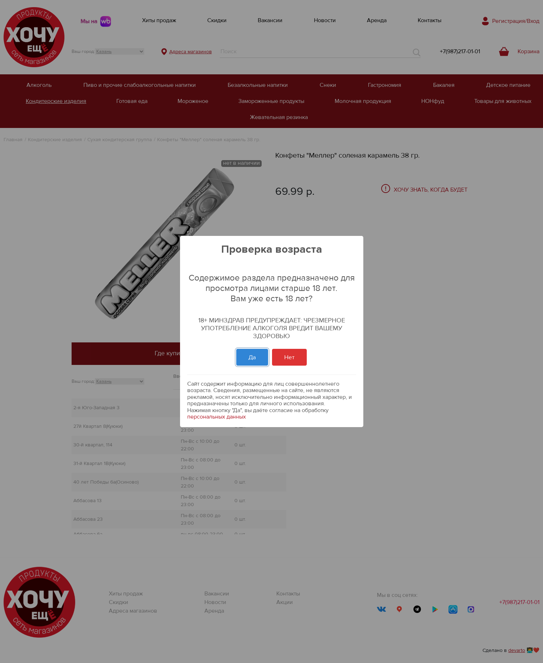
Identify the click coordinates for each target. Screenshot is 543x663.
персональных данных (216, 416)
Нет (289, 357)
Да (252, 357)
